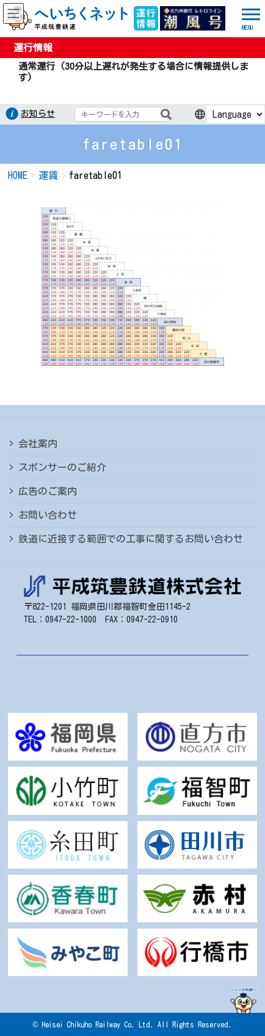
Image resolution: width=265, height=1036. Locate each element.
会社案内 (37, 443)
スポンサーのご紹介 (62, 467)
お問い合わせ (47, 515)
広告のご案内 (47, 491)
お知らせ (38, 113)
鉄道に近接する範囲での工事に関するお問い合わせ (130, 539)
